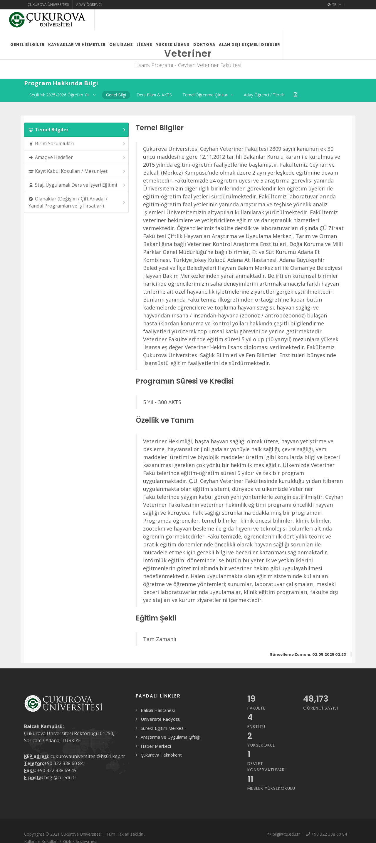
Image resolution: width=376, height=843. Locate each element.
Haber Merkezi (156, 746)
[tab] (76, 130)
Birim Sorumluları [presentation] (77, 143)
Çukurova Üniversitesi (48, 4)
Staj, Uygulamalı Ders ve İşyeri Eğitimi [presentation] (77, 185)
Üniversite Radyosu (160, 719)
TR (334, 5)
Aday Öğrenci (89, 4)
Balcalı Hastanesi (158, 710)
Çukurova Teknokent (161, 755)
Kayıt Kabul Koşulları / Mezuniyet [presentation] (77, 171)
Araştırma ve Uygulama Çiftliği (170, 737)
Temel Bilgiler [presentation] (77, 129)
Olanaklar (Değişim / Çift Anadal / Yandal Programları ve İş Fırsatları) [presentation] (77, 202)
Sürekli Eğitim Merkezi (162, 728)
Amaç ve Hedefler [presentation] (77, 157)
